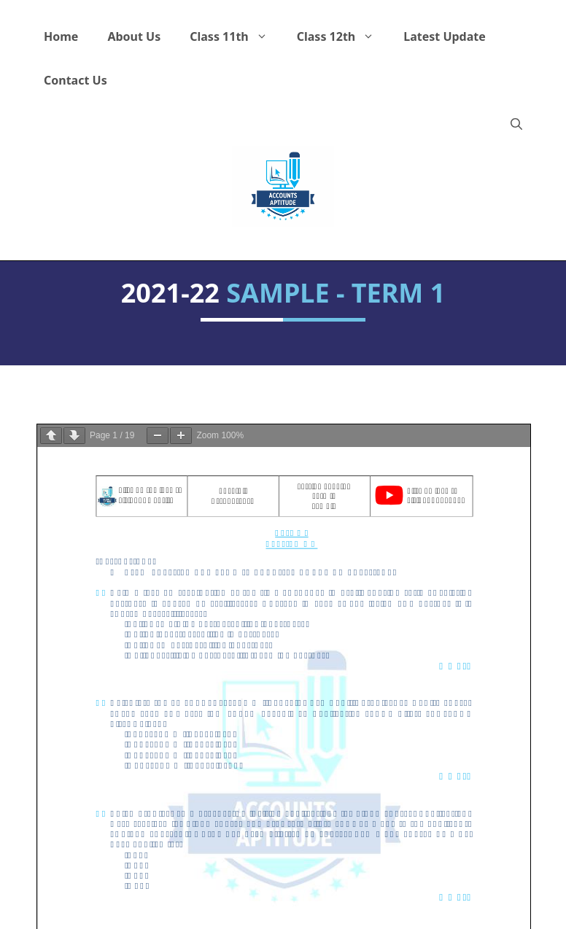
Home (61, 36)
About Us (133, 36)
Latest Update (444, 36)
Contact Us (75, 80)
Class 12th (343, 36)
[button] (516, 124)
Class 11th (236, 36)
